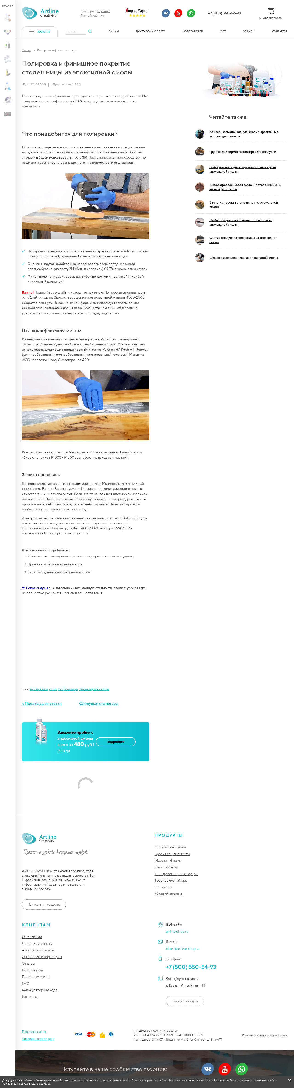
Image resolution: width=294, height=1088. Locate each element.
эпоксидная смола (94, 689)
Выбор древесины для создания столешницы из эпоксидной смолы (238, 187)
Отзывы (28, 963)
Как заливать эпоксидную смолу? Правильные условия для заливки (236, 134)
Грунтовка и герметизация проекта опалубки (235, 151)
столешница (68, 689)
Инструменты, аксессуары (176, 874)
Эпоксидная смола (170, 847)
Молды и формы (168, 861)
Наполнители (166, 867)
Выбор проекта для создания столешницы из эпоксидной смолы (235, 169)
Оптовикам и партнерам (42, 957)
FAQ (25, 983)
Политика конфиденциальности (264, 1035)
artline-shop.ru (177, 931)
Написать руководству (44, 904)
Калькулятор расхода (39, 990)
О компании (32, 937)
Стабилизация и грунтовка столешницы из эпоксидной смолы (233, 222)
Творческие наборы (171, 881)
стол (53, 689)
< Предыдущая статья (42, 703)
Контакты (30, 997)
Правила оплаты (34, 1032)
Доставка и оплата (37, 944)
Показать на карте (185, 1001)
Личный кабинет (92, 16)
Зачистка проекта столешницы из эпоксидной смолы (236, 204)
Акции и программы (38, 950)
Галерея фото (33, 970)
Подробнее (115, 742)
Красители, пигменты (172, 854)
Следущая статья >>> (98, 703)
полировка (39, 689)
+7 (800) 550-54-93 (224, 13)
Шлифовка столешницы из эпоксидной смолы (236, 257)
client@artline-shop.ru (183, 948)
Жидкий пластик (168, 894)
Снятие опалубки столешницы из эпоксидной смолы (236, 240)
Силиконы (163, 887)
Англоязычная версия (38, 1039)
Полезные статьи (36, 977)
